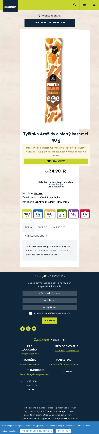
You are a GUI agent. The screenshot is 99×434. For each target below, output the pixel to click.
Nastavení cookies (9, 431)
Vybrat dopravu (50, 16)
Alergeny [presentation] (59, 227)
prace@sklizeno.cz (30, 364)
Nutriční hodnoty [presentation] (36, 236)
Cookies (67, 371)
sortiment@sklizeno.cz (67, 351)
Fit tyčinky (62, 202)
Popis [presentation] (28, 227)
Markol (38, 193)
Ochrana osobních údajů (31, 385)
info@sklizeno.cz (30, 354)
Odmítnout (63, 431)
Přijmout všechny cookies (37, 431)
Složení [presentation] (42, 227)
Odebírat (49, 321)
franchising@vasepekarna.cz (35, 374)
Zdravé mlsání (44, 202)
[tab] (28, 227)
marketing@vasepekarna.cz (64, 364)
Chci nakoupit (56, 161)
